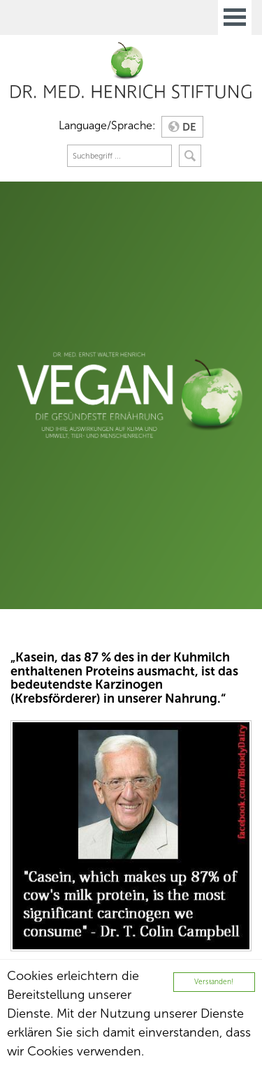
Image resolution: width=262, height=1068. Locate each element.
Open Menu (235, 17)
